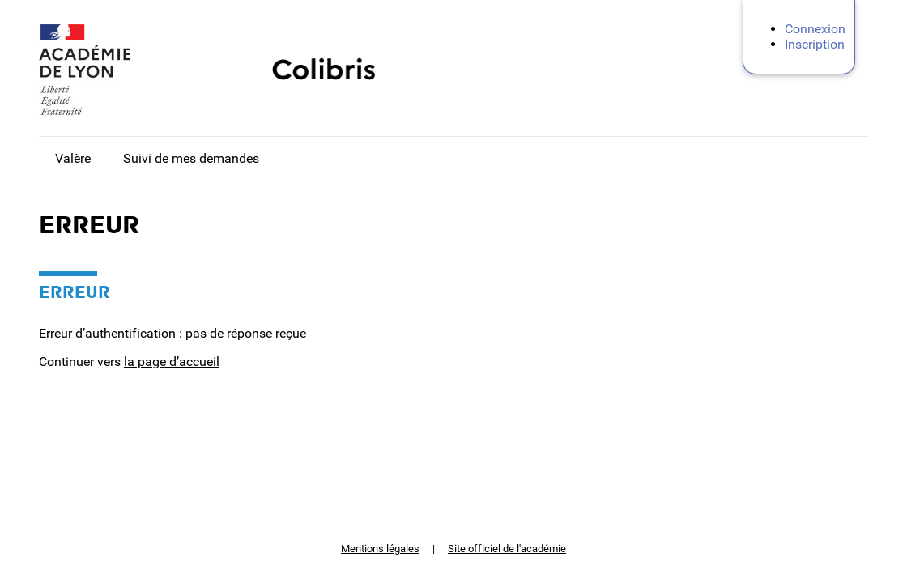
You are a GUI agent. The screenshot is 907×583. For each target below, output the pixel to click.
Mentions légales (380, 549)
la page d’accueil (171, 361)
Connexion (815, 28)
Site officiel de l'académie (507, 549)
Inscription (815, 44)
